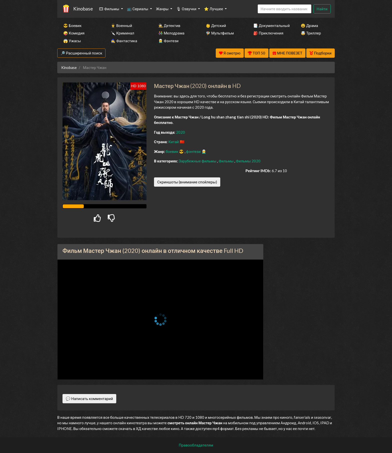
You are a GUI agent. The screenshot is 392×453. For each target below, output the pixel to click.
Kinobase (83, 8)
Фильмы (226, 161)
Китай (174, 141)
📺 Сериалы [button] (138, 8)
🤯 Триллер (311, 33)
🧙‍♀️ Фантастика (124, 40)
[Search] (285, 8)
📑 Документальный (270, 25)
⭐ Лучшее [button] (214, 8)
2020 (180, 132)
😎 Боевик (72, 25)
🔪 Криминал (122, 33)
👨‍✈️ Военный (121, 25)
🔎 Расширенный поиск (81, 53)
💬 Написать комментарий (89, 398)
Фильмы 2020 (248, 161)
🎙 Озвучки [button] (186, 8)
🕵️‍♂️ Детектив (169, 25)
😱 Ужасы (72, 40)
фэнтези (193, 151)
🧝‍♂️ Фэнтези (168, 40)
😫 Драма (309, 25)
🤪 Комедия (73, 33)
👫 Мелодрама (171, 33)
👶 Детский (216, 25)
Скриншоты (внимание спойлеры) (187, 182)
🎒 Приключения (268, 33)
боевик (172, 151)
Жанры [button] (163, 8)
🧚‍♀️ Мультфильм (220, 33)
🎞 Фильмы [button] (109, 8)
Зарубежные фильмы (198, 161)
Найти (322, 8)
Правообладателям (196, 445)
